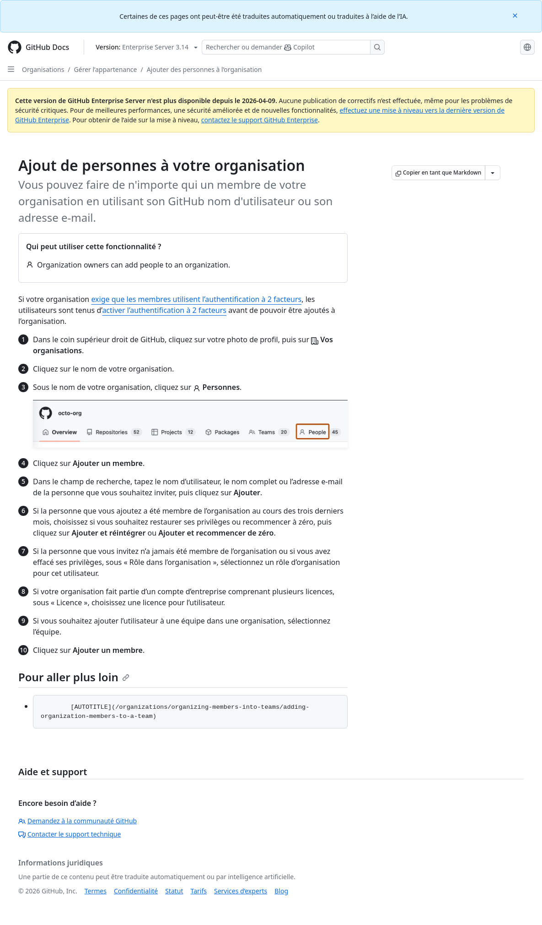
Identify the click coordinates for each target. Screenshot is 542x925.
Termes (96, 891)
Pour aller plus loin (73, 676)
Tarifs (199, 891)
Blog (281, 891)
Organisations (43, 69)
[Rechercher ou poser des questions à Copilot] (293, 47)
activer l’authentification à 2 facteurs (164, 310)
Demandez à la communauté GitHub (77, 820)
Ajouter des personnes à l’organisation (204, 69)
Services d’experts (240, 891)
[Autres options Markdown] (492, 172)
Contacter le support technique (69, 834)
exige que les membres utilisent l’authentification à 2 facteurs (196, 299)
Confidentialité (136, 891)
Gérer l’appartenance (105, 69)
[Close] (516, 15)
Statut (174, 891)
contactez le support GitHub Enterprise (259, 119)
